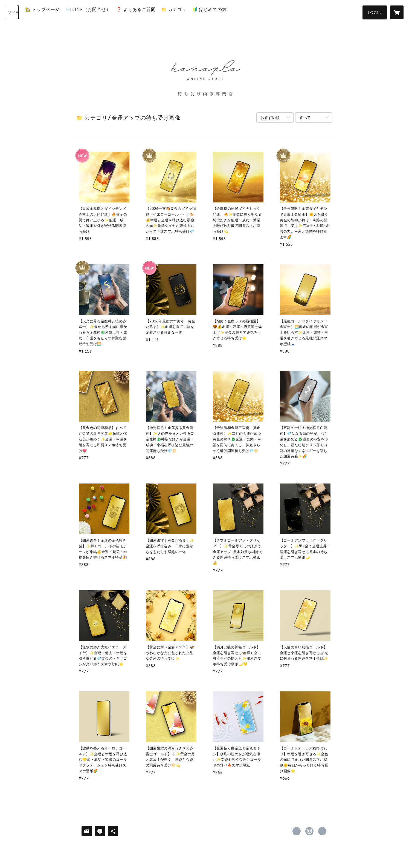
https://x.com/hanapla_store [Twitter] (296, 831)
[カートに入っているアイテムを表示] (397, 12)
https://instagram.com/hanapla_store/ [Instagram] (309, 831)
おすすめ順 (270, 117)
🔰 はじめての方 (219, 12)
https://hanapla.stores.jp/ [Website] (322, 831)
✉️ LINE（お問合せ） (98, 12)
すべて (305, 117)
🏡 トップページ (53, 12)
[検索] (12, 12)
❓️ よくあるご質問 (146, 12)
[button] (374, 12)
